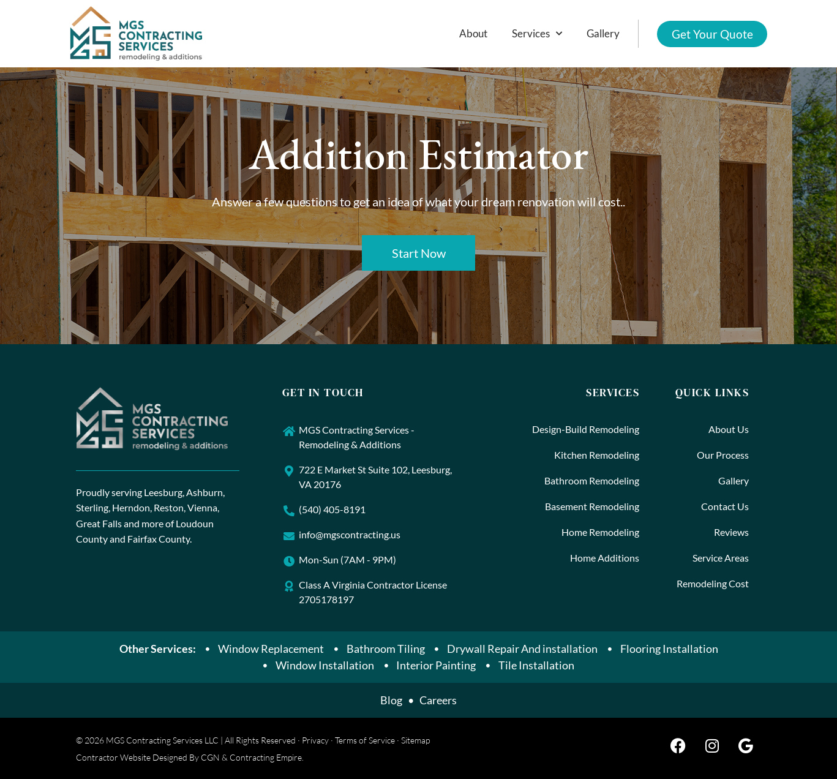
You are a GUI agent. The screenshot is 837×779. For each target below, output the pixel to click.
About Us (728, 429)
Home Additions (604, 557)
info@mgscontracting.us (349, 534)
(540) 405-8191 (332, 509)
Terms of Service (365, 740)
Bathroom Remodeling (591, 480)
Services (536, 33)
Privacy (315, 740)
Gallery (602, 33)
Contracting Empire (266, 757)
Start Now (419, 253)
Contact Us (725, 506)
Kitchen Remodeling (596, 455)
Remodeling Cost (713, 583)
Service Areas (720, 557)
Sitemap (415, 740)
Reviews (731, 532)
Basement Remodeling (592, 506)
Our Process (723, 455)
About (473, 33)
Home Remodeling (600, 532)
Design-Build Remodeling (585, 429)
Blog (391, 700)
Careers (438, 700)
